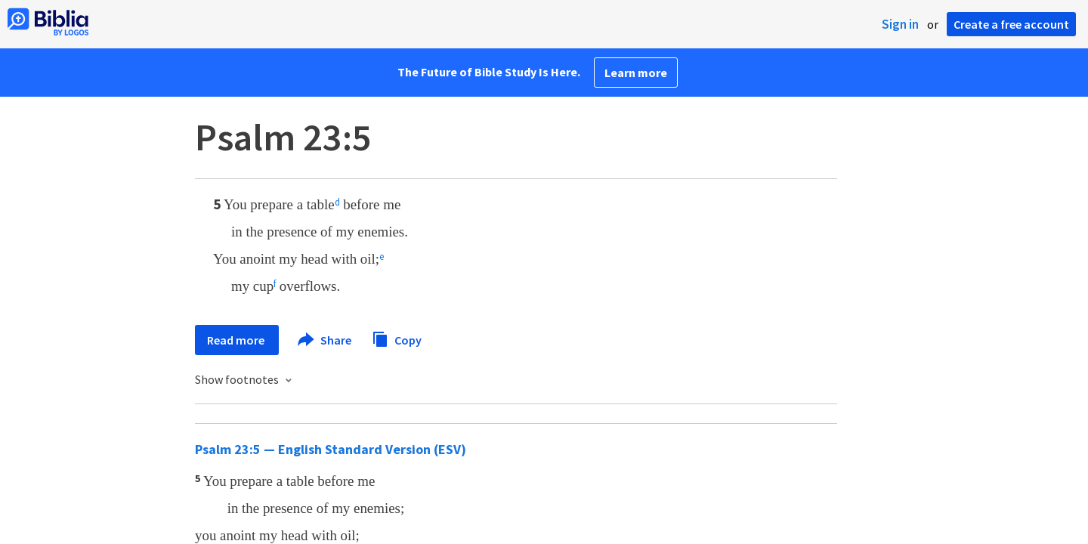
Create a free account (1011, 24)
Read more (237, 340)
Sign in (900, 24)
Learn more (635, 72)
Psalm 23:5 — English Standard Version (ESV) (330, 449)
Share (325, 340)
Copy (397, 338)
